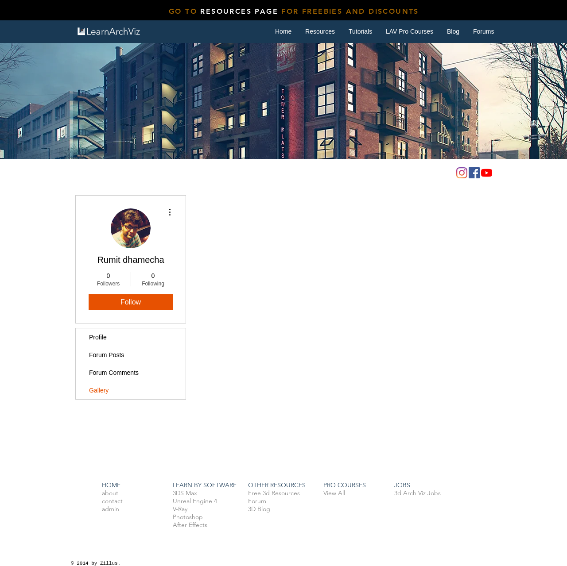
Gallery (99, 390)
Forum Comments (114, 372)
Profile (98, 337)
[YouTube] (486, 172)
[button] (360, 31)
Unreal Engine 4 (195, 501)
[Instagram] (461, 172)
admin (110, 509)
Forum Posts (106, 354)
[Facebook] (474, 172)
